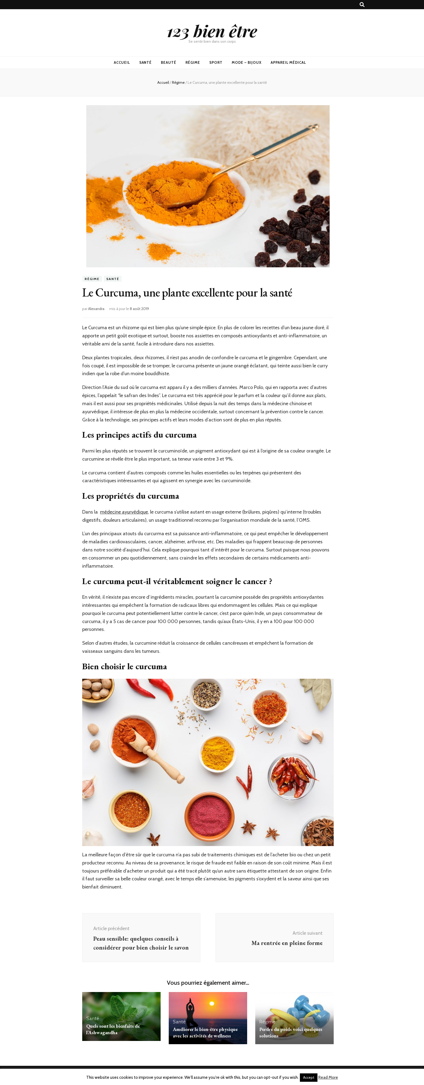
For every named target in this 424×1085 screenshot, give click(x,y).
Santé (145, 62)
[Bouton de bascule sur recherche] (362, 4)
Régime (193, 62)
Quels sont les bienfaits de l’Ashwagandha (113, 1029)
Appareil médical (288, 62)
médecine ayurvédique (124, 512)
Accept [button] (308, 1077)
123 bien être (212, 30)
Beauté (168, 62)
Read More (328, 1077)
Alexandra (96, 308)
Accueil (122, 62)
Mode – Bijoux (246, 62)
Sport (216, 62)
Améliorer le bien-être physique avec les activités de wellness (205, 1032)
